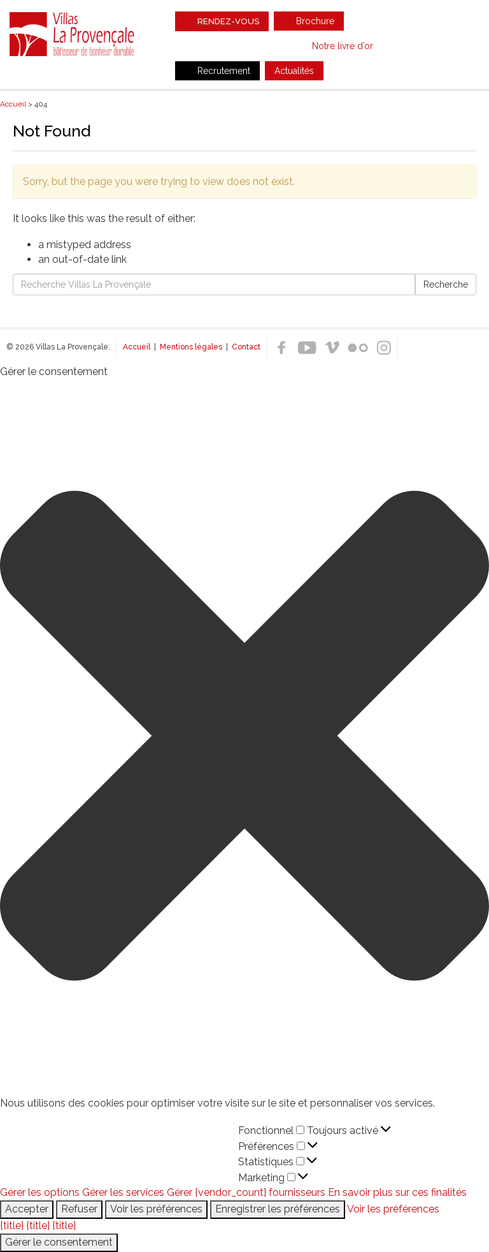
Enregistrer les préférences (277, 1209)
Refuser (79, 1209)
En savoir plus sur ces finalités (397, 1192)
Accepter (26, 1209)
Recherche (445, 284)
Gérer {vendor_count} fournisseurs (246, 1192)
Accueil (136, 346)
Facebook (281, 347)
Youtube (307, 347)
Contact (246, 346)
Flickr (358, 347)
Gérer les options (40, 1192)
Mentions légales (191, 346)
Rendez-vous (228, 21)
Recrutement (223, 71)
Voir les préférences (156, 1209)
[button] (244, 737)
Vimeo (332, 347)
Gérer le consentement (59, 1242)
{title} (12, 1225)
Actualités (294, 71)
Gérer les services (123, 1192)
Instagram (383, 347)
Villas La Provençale (73, 33)
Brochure (315, 21)
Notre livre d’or (342, 46)
